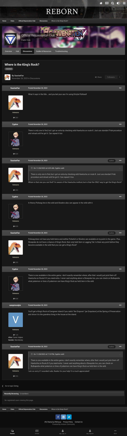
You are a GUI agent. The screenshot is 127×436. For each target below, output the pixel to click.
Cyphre (15, 124)
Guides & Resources (43, 51)
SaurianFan (19, 76)
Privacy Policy (68, 422)
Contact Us (79, 422)
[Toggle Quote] (32, 168)
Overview (8, 51)
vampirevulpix (15, 305)
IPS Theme (48, 422)
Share (98, 77)
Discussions (27, 51)
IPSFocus (57, 422)
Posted (37, 88)
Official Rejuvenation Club (38, 35)
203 (15, 118)
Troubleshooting (61, 51)
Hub (17, 51)
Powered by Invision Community (63, 424)
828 (15, 154)
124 (15, 335)
